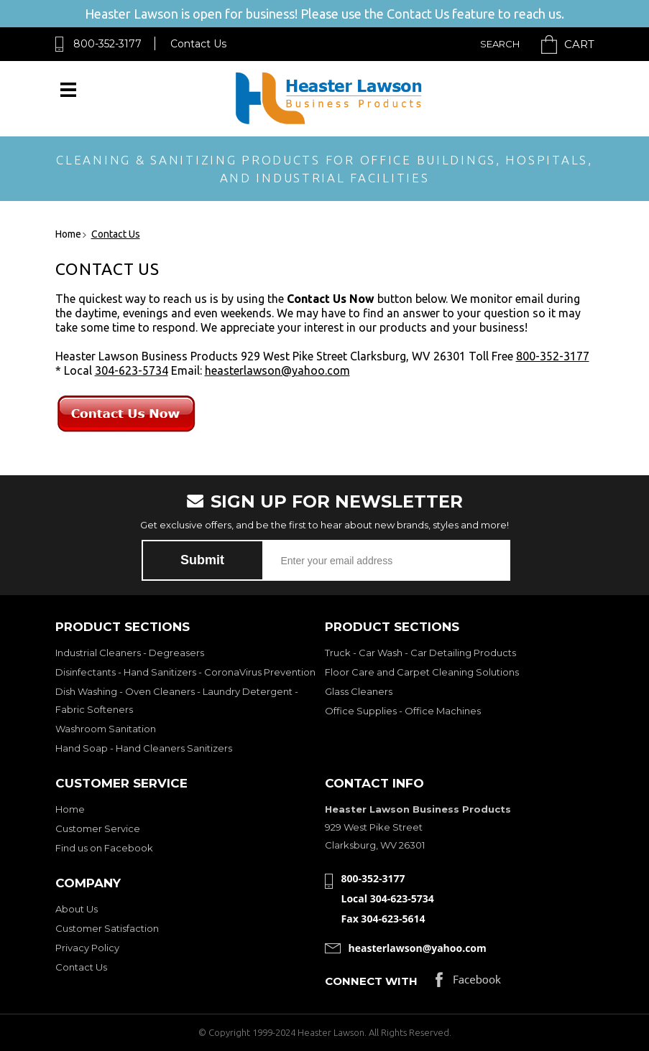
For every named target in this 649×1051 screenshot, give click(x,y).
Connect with (371, 981)
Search (500, 44)
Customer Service (97, 828)
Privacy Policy (87, 947)
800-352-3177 (107, 43)
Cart (579, 44)
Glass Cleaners (358, 691)
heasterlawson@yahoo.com (277, 370)
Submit (202, 560)
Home (70, 809)
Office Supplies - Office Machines (403, 710)
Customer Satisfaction (107, 928)
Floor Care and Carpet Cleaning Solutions (422, 672)
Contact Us (198, 43)
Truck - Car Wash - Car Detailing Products (420, 652)
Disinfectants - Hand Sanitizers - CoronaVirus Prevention (185, 672)
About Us (76, 909)
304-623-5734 (131, 370)
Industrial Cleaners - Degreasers (129, 652)
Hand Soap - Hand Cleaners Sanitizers (143, 748)
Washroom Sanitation (105, 728)
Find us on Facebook (104, 848)
